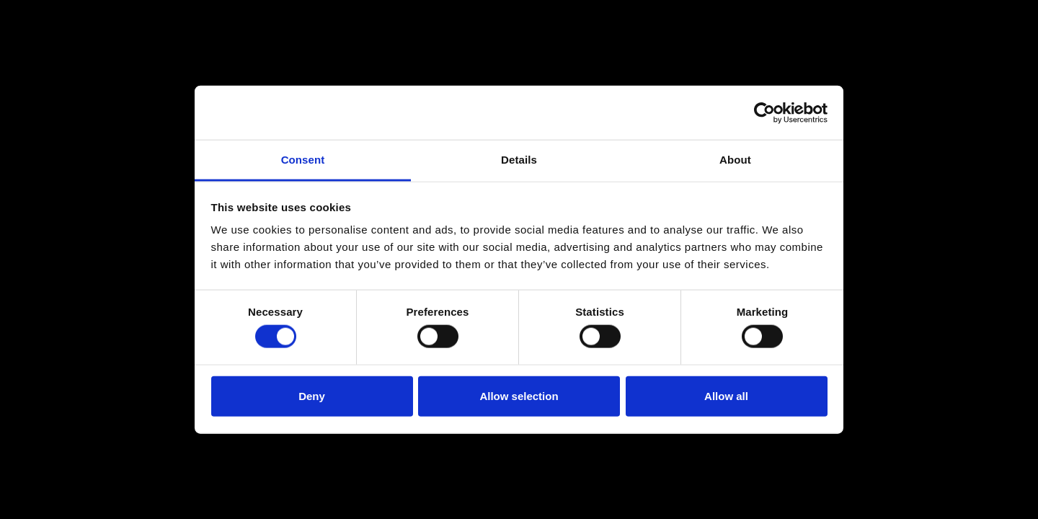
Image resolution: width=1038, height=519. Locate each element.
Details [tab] (519, 160)
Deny (311, 395)
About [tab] (735, 160)
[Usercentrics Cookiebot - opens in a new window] (764, 112)
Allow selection (518, 395)
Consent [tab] (303, 160)
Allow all (726, 395)
